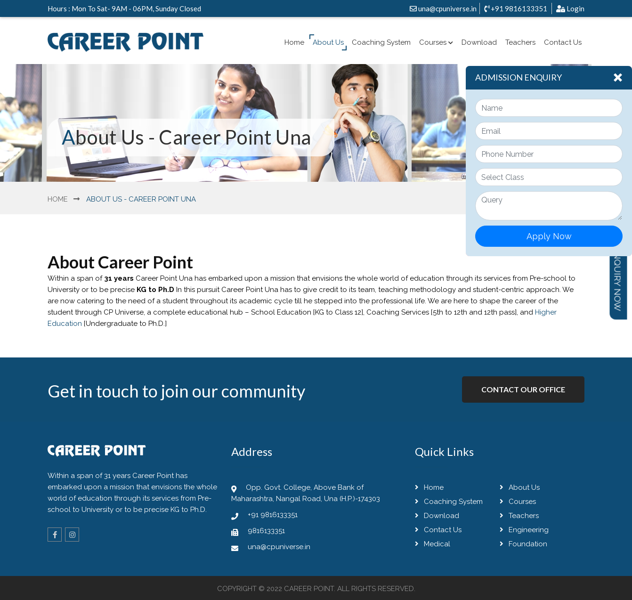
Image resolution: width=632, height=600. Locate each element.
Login (570, 8)
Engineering (524, 530)
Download (479, 42)
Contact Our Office (523, 389)
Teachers (520, 42)
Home (294, 42)
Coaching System (381, 42)
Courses (436, 42)
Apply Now (549, 236)
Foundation (523, 544)
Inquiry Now (618, 280)
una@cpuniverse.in (443, 8)
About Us (328, 42)
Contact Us (563, 42)
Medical (432, 544)
